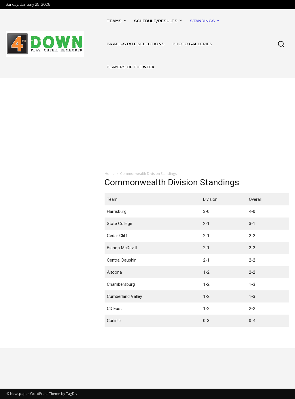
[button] (281, 43)
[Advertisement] (147, 121)
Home (110, 173)
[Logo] (45, 44)
